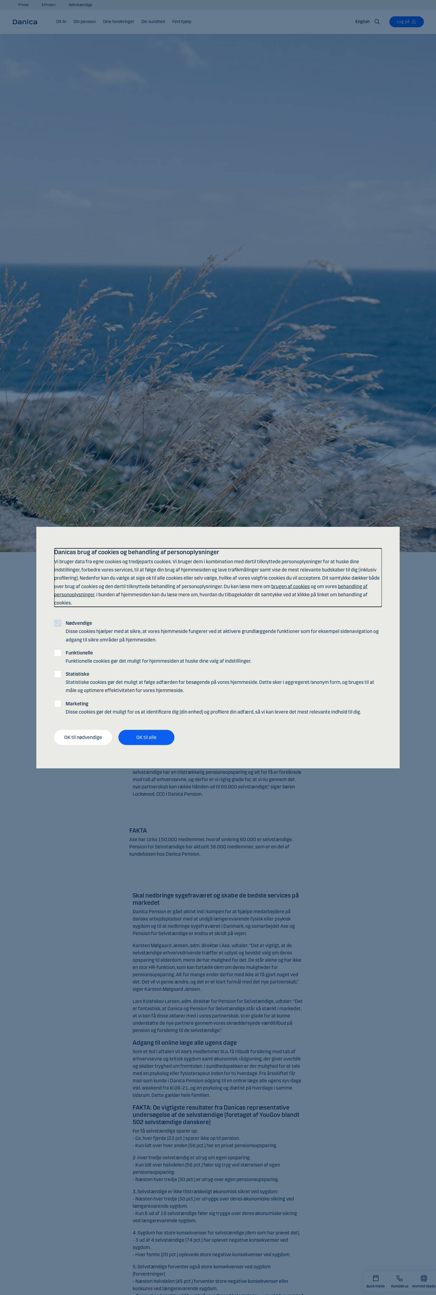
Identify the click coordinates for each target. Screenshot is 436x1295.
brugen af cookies (290, 586)
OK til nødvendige (83, 737)
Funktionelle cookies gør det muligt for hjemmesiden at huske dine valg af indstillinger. (158, 657)
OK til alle (146, 737)
